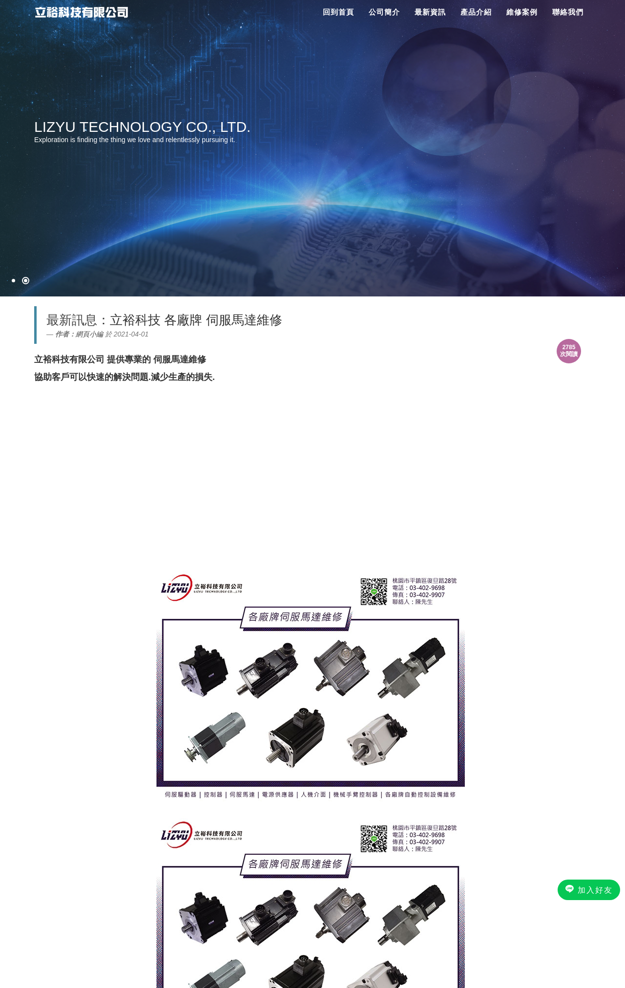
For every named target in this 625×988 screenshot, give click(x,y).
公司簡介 (384, 12)
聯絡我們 (567, 12)
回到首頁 (338, 12)
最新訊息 (71, 320)
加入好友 (589, 889)
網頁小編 (89, 334)
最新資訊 (430, 12)
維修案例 (522, 12)
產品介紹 (476, 12)
